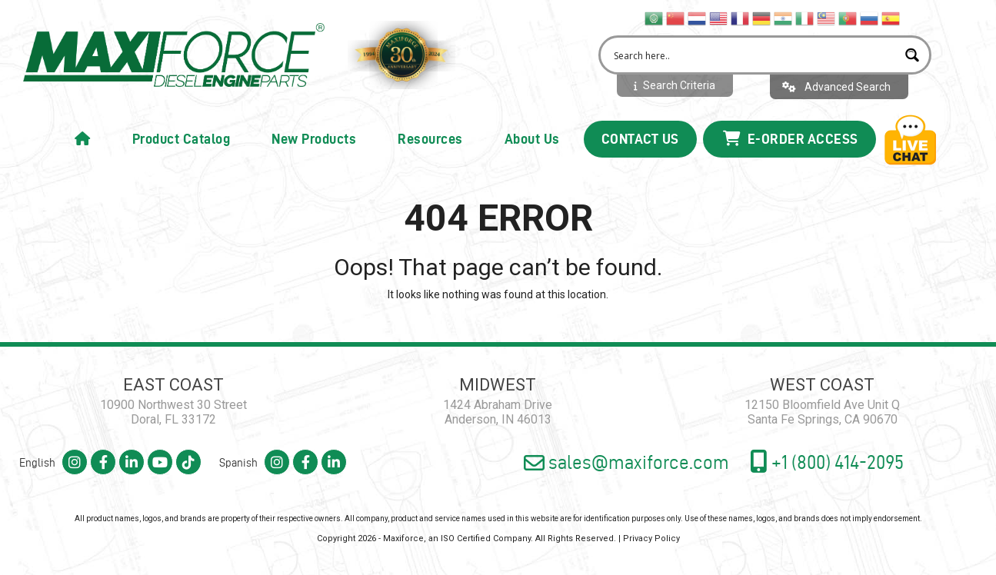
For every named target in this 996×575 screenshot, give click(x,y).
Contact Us (640, 138)
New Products (313, 138)
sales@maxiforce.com (626, 462)
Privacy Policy (651, 538)
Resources (430, 138)
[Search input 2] (753, 55)
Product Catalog (181, 138)
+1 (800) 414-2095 (827, 461)
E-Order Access (790, 138)
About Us (532, 138)
